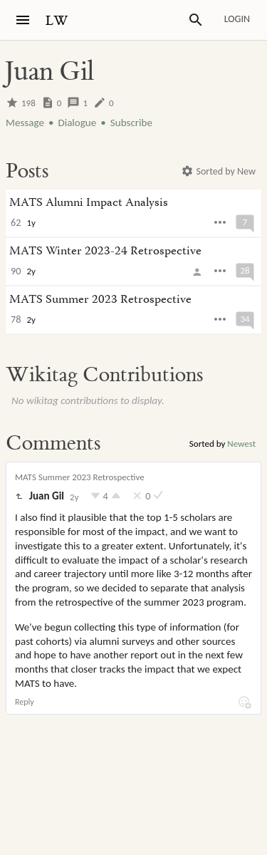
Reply (24, 702)
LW (57, 21)
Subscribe (131, 122)
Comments (53, 443)
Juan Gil (46, 495)
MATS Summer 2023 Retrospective (80, 477)
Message (25, 122)
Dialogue (77, 122)
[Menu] (23, 20)
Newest (241, 443)
